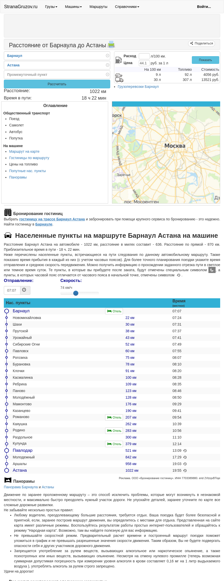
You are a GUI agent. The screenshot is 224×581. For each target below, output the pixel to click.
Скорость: (71, 280)
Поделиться (203, 43)
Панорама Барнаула (21, 487)
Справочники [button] (127, 7)
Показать (205, 60)
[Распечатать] (111, 46)
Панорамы (18, 177)
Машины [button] (73, 7)
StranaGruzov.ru (21, 6)
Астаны (48, 487)
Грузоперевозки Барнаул (138, 87)
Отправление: (18, 280)
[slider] (75, 293)
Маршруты (98, 7)
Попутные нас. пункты (27, 171)
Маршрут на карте (24, 151)
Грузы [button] (51, 7)
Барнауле (43, 224)
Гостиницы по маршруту (29, 158)
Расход (130, 56)
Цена (128, 63)
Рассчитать (57, 84)
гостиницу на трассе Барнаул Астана (52, 219)
